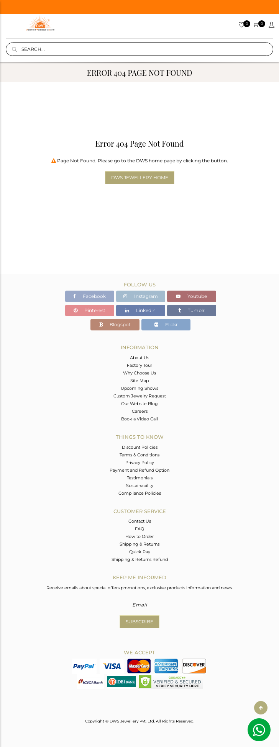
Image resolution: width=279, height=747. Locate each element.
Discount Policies (140, 447)
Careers (140, 411)
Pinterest (89, 310)
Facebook (89, 296)
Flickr (166, 324)
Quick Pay (139, 551)
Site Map (139, 380)
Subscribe (139, 621)
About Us (139, 357)
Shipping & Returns (139, 544)
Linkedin (140, 310)
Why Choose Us (139, 373)
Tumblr (191, 310)
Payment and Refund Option (139, 470)
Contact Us (139, 521)
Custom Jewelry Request (139, 396)
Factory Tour (139, 365)
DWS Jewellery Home (139, 177)
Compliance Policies (139, 493)
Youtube (191, 296)
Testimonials (140, 478)
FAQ (139, 528)
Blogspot (115, 324)
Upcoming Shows (139, 388)
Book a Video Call (139, 419)
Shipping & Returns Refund (140, 559)
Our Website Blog (139, 403)
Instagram (140, 296)
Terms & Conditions (139, 455)
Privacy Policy (139, 462)
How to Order (139, 536)
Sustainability (139, 485)
